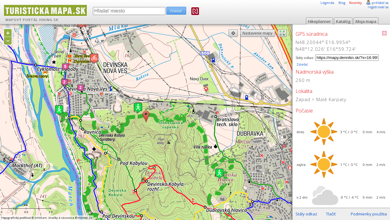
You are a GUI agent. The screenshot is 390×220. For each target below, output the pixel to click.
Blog (342, 3)
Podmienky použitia (369, 214)
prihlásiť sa (380, 3)
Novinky (355, 3)
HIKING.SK (48, 20)
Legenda (327, 3)
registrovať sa (378, 7)
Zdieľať (302, 64)
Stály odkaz (306, 214)
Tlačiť (331, 214)
